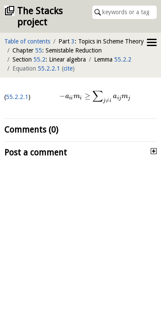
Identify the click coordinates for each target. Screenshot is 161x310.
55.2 (39, 59)
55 (38, 50)
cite (68, 68)
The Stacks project (40, 17)
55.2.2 (122, 59)
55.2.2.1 (49, 68)
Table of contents (27, 41)
